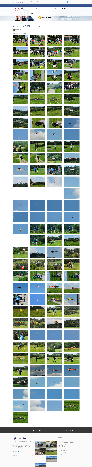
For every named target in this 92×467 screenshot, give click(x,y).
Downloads (39, 8)
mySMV (69, 5)
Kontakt (64, 8)
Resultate (57, 8)
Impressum (15, 459)
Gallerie (33, 13)
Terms (14, 457)
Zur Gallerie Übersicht (17, 23)
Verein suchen (68, 430)
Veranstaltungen (48, 8)
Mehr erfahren (16, 451)
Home (32, 8)
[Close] (78, 2)
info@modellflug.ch (62, 454)
